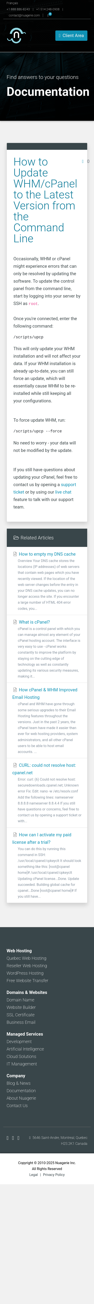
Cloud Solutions (21, 1056)
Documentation (21, 1090)
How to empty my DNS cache (47, 581)
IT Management (22, 1064)
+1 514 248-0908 (48, 9)
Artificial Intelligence (25, 1049)
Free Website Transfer (27, 980)
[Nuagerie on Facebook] (8, 1138)
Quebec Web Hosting (26, 958)
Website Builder (21, 1007)
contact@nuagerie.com (25, 15)
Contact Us (17, 1105)
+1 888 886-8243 (19, 9)
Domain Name (20, 1000)
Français (12, 3)
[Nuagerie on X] (13, 1138)
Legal (33, 1175)
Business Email (21, 1022)
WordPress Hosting (25, 973)
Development (19, 1041)
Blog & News (19, 1083)
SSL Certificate (20, 1014)
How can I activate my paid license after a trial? (47, 866)
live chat (63, 492)
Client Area (71, 35)
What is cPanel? (47, 649)
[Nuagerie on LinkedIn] (19, 1138)
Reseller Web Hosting (27, 965)
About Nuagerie (21, 1098)
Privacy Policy (54, 1175)
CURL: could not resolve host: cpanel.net (47, 793)
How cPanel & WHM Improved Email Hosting (47, 721)
